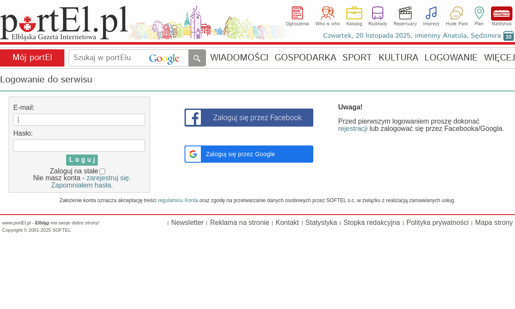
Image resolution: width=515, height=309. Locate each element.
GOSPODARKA (305, 58)
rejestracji (352, 128)
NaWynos (501, 13)
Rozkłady (377, 24)
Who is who (327, 24)
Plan (479, 24)
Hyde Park (457, 24)
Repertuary (405, 24)
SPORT (357, 58)
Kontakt (287, 222)
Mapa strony (494, 222)
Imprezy (431, 24)
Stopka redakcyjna (371, 222)
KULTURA (398, 58)
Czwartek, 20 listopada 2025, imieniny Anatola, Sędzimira (412, 36)
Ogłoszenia (297, 24)
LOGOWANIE (451, 58)
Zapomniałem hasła (81, 185)
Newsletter (187, 222)
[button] (249, 154)
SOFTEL (61, 230)
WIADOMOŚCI (239, 58)
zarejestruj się (108, 178)
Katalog (354, 24)
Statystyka (321, 222)
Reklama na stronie (239, 222)
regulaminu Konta (178, 200)
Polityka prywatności (437, 222)
